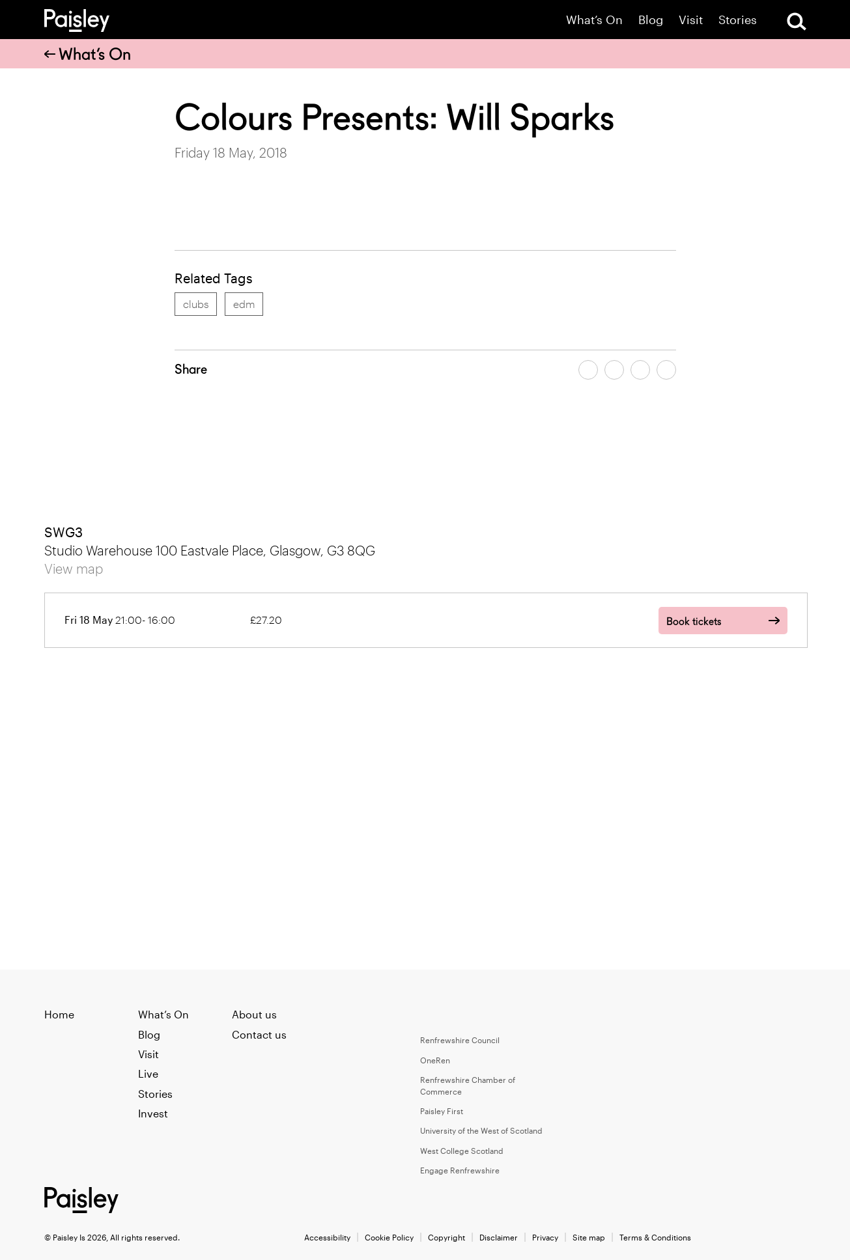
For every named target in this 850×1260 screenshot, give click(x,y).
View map (73, 568)
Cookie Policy (389, 1237)
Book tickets (693, 621)
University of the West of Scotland (481, 1130)
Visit (691, 20)
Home (59, 1014)
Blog (650, 20)
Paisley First (441, 1110)
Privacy (545, 1237)
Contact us (259, 1034)
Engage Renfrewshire (460, 1170)
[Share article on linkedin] (666, 370)
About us (254, 1014)
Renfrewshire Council (460, 1039)
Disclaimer (498, 1237)
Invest (153, 1113)
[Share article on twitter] (614, 370)
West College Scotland (461, 1150)
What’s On (594, 20)
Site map (589, 1237)
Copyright (446, 1237)
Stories (737, 20)
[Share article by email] (640, 370)
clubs (195, 304)
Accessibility (327, 1237)
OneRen (435, 1060)
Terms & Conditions (655, 1237)
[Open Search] (796, 21)
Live (148, 1073)
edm (244, 304)
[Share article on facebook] (588, 370)
